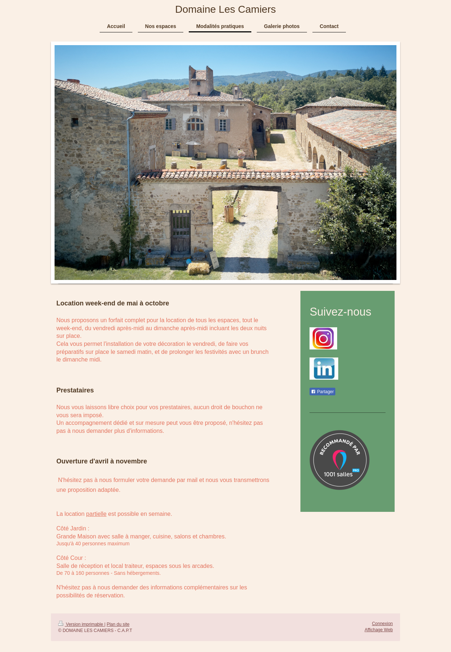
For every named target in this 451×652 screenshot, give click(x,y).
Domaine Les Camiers (225, 9)
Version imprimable (81, 624)
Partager (322, 391)
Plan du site (118, 624)
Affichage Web (378, 629)
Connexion (382, 623)
